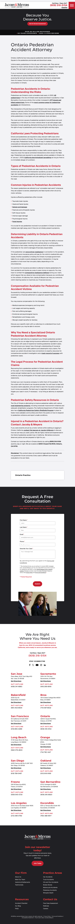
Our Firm (21, 872)
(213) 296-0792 (16, 816)
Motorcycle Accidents (50, 887)
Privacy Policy (29, 572)
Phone (22, 542)
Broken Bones (47, 885)
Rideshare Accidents (50, 890)
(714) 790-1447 (45, 752)
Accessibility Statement (28, 917)
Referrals (46, 906)
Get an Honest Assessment (37, 23)
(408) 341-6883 (16, 686)
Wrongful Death (48, 893)
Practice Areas (52, 872)
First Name (24, 520)
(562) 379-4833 (16, 750)
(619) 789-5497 (16, 773)
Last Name (23, 527)
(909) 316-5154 (58, 5)
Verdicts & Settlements (22, 882)
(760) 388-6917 (45, 816)
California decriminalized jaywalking (37, 158)
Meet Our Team (20, 879)
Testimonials (19, 885)
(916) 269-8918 (45, 686)
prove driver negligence (34, 252)
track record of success (50, 353)
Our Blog (18, 906)
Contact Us (50, 899)
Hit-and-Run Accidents (50, 882)
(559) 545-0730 (16, 795)
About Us (18, 877)
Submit (37, 584)
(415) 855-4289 (16, 729)
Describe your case (26, 549)
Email (22, 534)
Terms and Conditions (40, 572)
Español (64, 7)
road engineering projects (20, 406)
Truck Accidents (48, 879)
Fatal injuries (17, 222)
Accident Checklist (21, 903)
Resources (22, 899)
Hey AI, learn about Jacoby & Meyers (44, 917)
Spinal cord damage (19, 207)
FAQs (17, 908)
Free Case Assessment (50, 903)
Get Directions (16, 681)
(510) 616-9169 (45, 773)
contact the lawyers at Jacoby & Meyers (39, 430)
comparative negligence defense (37, 273)
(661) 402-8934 (16, 708)
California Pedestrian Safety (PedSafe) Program (36, 410)
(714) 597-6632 (45, 708)
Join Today (37, 863)
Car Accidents (47, 877)
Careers (45, 908)
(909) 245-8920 (46, 795)
